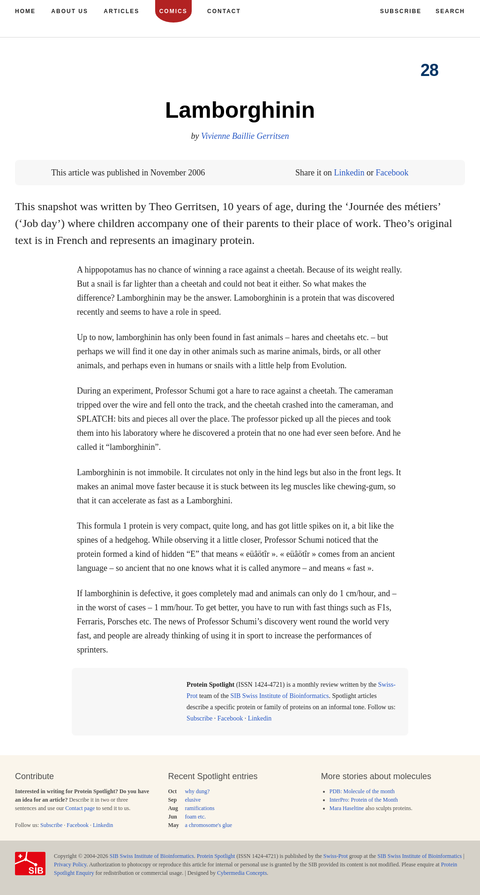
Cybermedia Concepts (242, 873)
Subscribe (199, 718)
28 (429, 70)
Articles (121, 11)
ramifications (199, 808)
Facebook (391, 172)
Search (450, 11)
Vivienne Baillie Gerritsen (245, 136)
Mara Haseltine (347, 808)
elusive (193, 799)
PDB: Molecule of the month (362, 791)
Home (25, 11)
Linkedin (349, 172)
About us (69, 11)
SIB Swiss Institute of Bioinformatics (279, 695)
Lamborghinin (240, 110)
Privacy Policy (70, 864)
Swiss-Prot (335, 856)
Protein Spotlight (216, 856)
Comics (173, 11)
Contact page (80, 808)
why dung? (197, 791)
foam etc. (195, 816)
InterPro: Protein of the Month (364, 799)
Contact (224, 11)
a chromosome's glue (208, 825)
